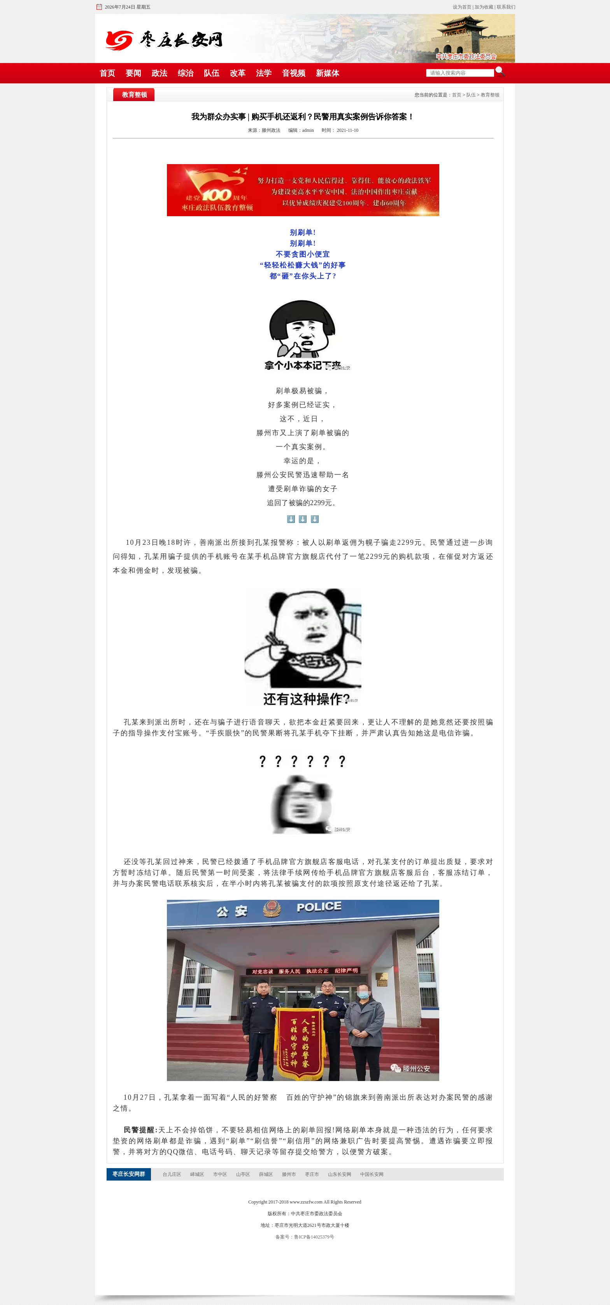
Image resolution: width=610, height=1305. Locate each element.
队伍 (211, 73)
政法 (159, 73)
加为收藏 (484, 7)
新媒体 (327, 73)
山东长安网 (340, 1174)
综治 (185, 73)
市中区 (220, 1174)
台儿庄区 (172, 1174)
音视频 (293, 73)
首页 (107, 73)
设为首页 (462, 7)
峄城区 (197, 1174)
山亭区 (243, 1174)
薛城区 (266, 1174)
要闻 (133, 73)
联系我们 (506, 7)
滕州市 (289, 1174)
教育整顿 (490, 95)
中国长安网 (372, 1174)
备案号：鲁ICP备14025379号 (304, 1237)
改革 (237, 73)
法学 (264, 73)
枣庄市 (312, 1174)
